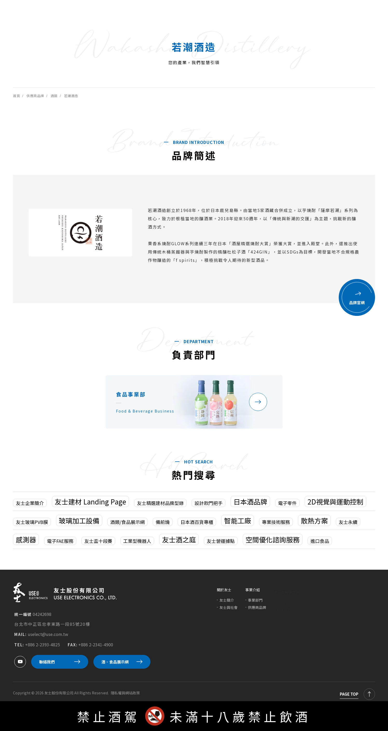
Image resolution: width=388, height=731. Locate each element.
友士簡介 (226, 602)
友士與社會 (228, 609)
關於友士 (224, 592)
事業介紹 (252, 592)
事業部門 (255, 602)
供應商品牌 (257, 610)
